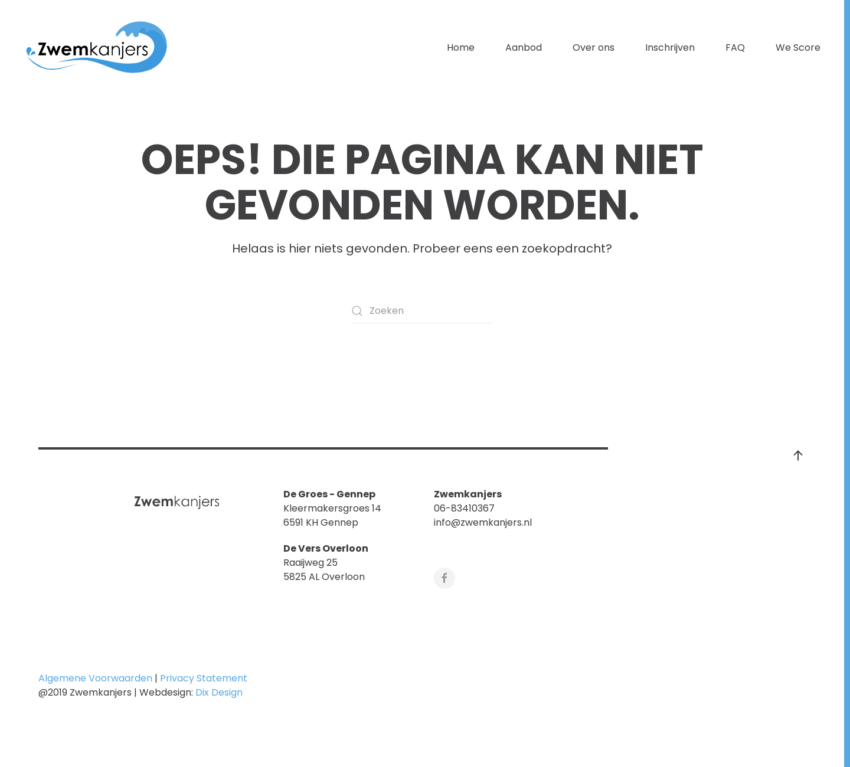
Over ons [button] (593, 47)
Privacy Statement (203, 678)
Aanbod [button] (523, 47)
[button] (798, 455)
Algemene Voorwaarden (95, 678)
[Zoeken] (422, 311)
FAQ (735, 47)
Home (461, 47)
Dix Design (220, 692)
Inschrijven (670, 47)
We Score (798, 47)
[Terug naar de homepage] (97, 48)
